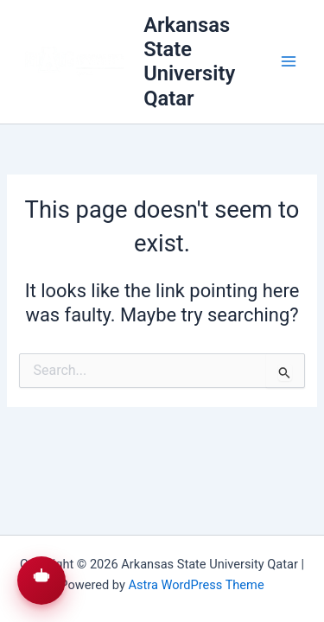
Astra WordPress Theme (196, 585)
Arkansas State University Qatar (189, 62)
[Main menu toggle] (288, 62)
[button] (41, 580)
